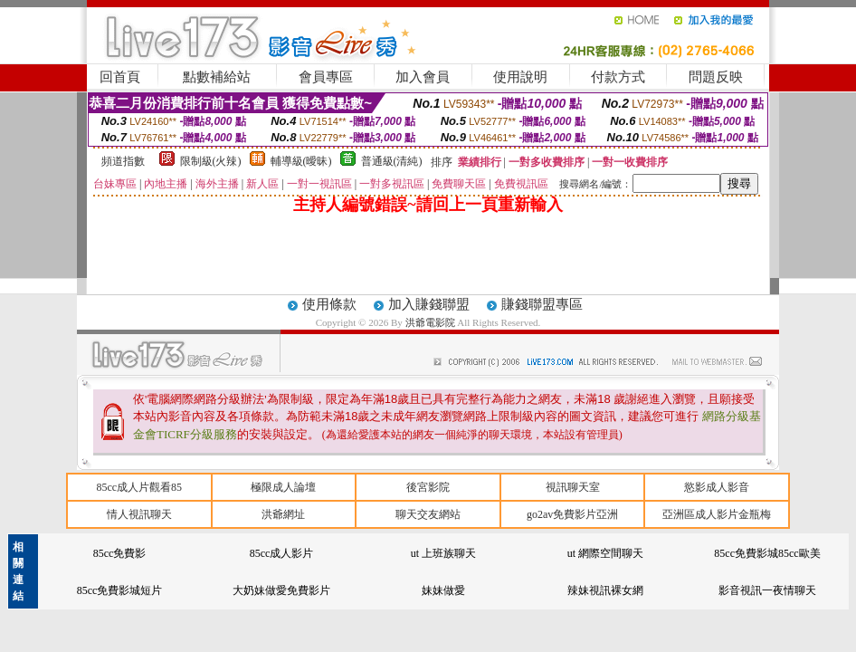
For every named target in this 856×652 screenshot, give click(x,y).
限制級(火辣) (211, 161)
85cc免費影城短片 (120, 590)
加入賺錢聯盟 (429, 304)
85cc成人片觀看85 (139, 487)
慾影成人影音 (716, 487)
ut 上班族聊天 (443, 553)
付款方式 (618, 77)
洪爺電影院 (431, 322)
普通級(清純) (392, 161)
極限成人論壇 (283, 487)
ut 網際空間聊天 (605, 553)
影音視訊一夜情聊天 (767, 590)
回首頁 (120, 77)
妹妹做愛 (443, 590)
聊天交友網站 (428, 514)
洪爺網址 (283, 514)
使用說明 (520, 77)
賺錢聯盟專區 (542, 304)
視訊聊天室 (573, 487)
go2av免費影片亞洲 (572, 514)
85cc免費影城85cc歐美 (767, 553)
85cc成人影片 (282, 553)
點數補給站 (217, 77)
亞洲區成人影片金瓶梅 (716, 514)
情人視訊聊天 (139, 514)
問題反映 (716, 77)
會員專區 (326, 77)
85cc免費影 (120, 553)
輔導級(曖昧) (301, 161)
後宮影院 (428, 487)
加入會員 (422, 77)
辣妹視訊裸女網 (605, 590)
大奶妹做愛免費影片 (281, 590)
